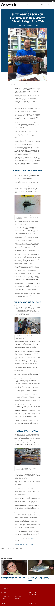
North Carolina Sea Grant (7, 596)
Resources (40, 603)
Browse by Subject (42, 4)
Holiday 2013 (30, 538)
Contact (17, 598)
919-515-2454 (3, 592)
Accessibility (18, 596)
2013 (7, 548)
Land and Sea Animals (18, 548)
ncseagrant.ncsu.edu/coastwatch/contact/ (25, 544)
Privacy (3, 598)
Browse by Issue (51, 4)
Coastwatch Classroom (31, 4)
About (22, 4)
